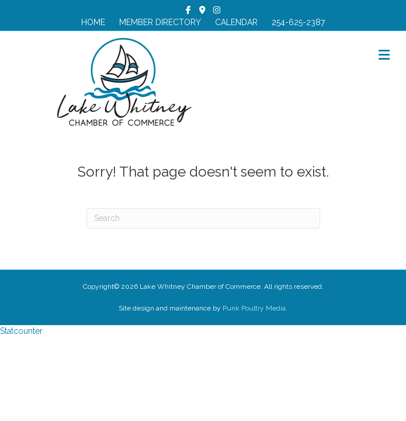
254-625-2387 (298, 22)
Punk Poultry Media (254, 308)
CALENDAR (236, 22)
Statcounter (21, 331)
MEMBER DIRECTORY (160, 22)
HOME (93, 22)
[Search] (203, 218)
